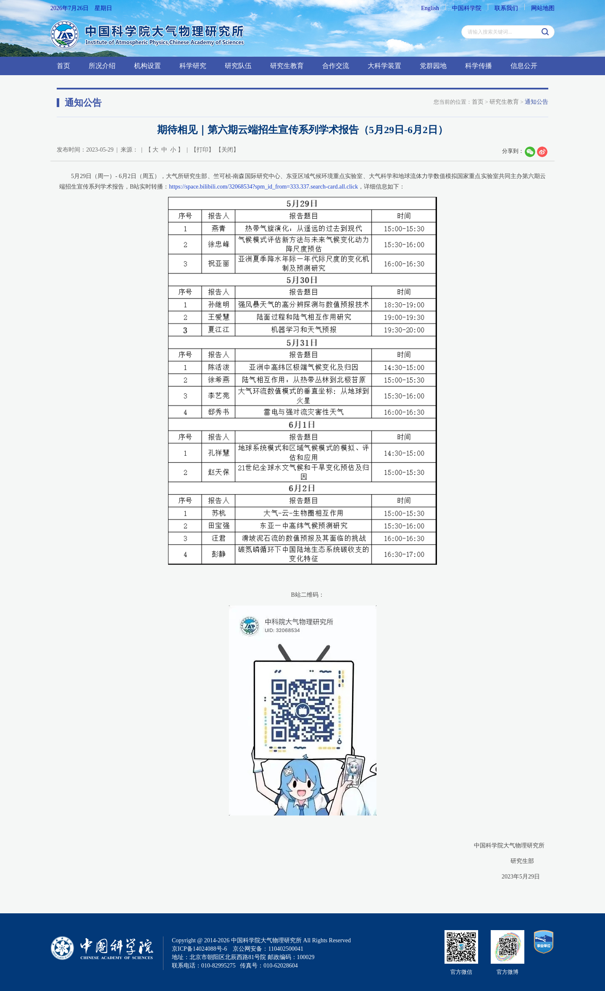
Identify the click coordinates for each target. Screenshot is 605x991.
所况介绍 (102, 65)
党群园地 (433, 65)
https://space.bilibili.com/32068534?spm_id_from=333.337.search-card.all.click (263, 187)
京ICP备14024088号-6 (199, 949)
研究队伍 (238, 65)
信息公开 (523, 65)
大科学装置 (384, 65)
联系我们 (506, 8)
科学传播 (478, 65)
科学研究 (192, 65)
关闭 (227, 150)
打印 (202, 150)
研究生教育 (287, 65)
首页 (63, 65)
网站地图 (543, 8)
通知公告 (536, 102)
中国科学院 (466, 8)
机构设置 (147, 65)
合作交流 (335, 65)
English (430, 8)
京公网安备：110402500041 (268, 949)
